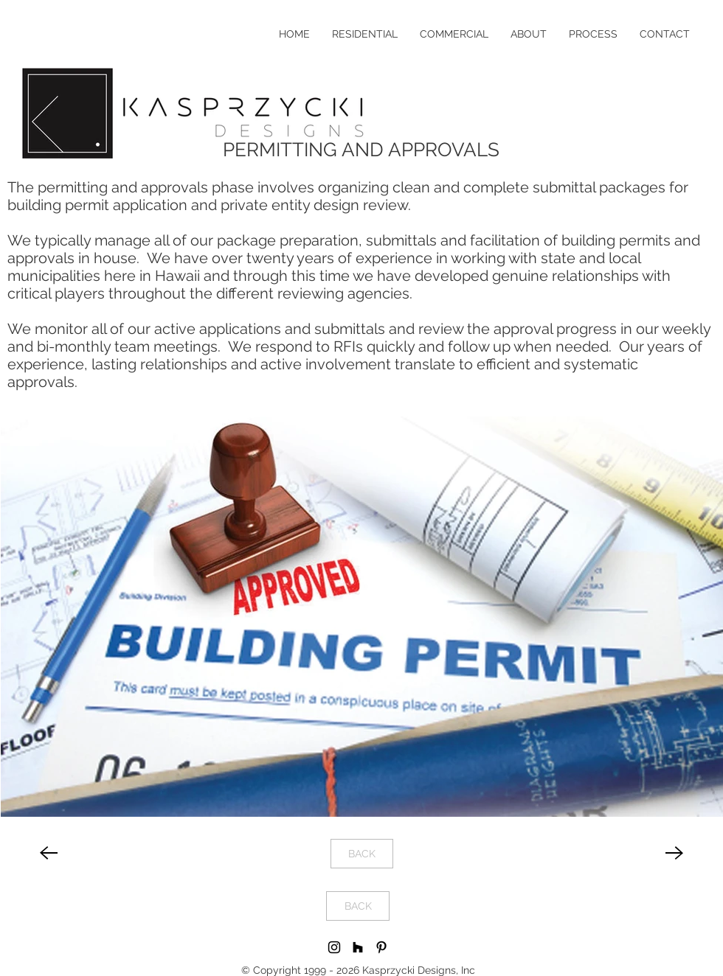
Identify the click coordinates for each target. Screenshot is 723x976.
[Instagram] (334, 947)
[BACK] (362, 853)
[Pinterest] (381, 947)
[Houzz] (358, 947)
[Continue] (48, 853)
